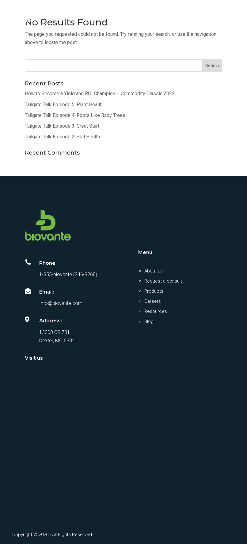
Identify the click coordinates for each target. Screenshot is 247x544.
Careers (152, 301)
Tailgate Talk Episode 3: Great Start (62, 126)
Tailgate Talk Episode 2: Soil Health (62, 137)
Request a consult (163, 281)
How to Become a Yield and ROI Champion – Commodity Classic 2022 (100, 93)
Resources (155, 311)
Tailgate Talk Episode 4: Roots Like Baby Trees (75, 115)
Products (153, 291)
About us (153, 271)
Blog (149, 321)
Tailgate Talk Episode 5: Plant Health (64, 104)
